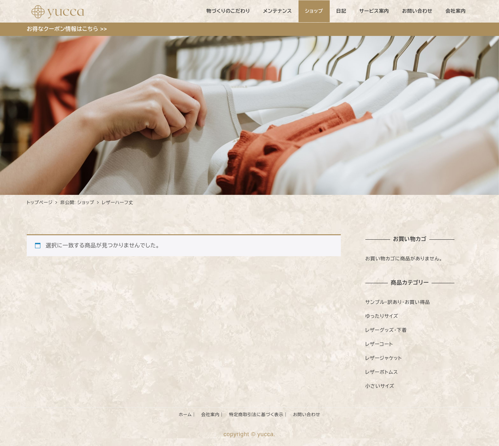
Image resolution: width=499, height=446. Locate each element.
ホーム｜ (187, 414)
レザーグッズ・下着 (386, 330)
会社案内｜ (212, 414)
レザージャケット (383, 358)
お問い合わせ (306, 414)
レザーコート (379, 344)
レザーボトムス (381, 372)
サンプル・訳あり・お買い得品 (397, 302)
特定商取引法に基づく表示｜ (258, 414)
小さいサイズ (379, 386)
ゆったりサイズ (381, 316)
